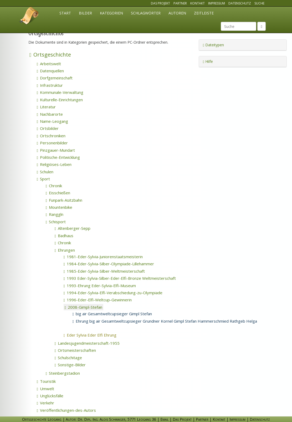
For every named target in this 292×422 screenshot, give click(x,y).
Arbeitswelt (49, 63)
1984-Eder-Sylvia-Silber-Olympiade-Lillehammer (109, 263)
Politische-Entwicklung (58, 157)
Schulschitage (68, 357)
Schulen (45, 171)
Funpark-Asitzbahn (64, 200)
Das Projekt (160, 3)
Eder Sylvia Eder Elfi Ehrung (97, 335)
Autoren (177, 13)
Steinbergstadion (63, 373)
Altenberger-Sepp (72, 228)
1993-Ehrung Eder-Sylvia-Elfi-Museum (100, 285)
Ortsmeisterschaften (75, 350)
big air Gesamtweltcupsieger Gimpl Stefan (112, 313)
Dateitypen (213, 44)
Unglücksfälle (50, 395)
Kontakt (197, 3)
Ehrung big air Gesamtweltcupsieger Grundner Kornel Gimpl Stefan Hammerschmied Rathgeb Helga (165, 321)
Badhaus (64, 235)
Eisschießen (58, 192)
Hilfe (208, 61)
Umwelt (45, 388)
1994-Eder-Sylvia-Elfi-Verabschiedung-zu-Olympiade (113, 292)
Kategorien (111, 13)
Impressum (216, 3)
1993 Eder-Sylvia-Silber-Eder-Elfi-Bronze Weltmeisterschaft (120, 278)
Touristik (46, 381)
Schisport (56, 221)
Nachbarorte (50, 114)
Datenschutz (239, 3)
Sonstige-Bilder (70, 364)
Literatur (46, 106)
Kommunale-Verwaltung (60, 92)
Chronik (54, 185)
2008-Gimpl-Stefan (83, 307)
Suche (259, 3)
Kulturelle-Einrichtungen (60, 99)
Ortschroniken (51, 135)
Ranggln (54, 214)
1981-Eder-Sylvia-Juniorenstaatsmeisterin (103, 256)
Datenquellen (50, 70)
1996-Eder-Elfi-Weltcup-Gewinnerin (98, 299)
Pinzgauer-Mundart (56, 150)
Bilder (85, 13)
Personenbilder (52, 142)
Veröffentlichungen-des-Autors (66, 410)
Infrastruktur (50, 85)
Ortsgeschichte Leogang (29, 16)
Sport (43, 178)
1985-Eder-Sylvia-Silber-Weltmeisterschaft (104, 271)
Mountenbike (59, 207)
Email (164, 419)
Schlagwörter (146, 13)
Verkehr (45, 402)
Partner (180, 3)
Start (65, 13)
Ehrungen (65, 250)
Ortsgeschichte (50, 54)
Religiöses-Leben (54, 164)
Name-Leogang (52, 121)
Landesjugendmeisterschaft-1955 (87, 343)
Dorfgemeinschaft (55, 77)
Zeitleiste (204, 13)
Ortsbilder (48, 128)
